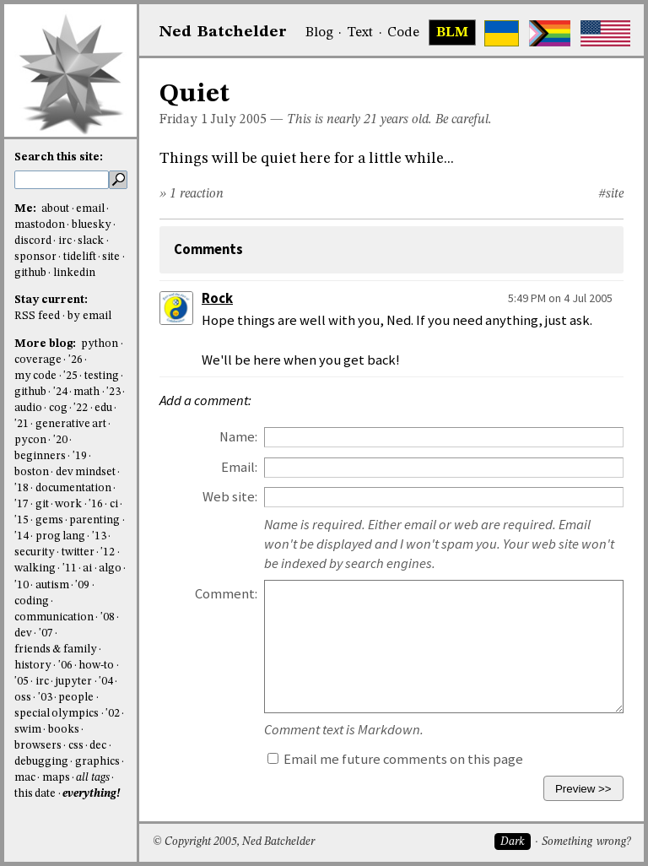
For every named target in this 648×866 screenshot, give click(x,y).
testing (101, 376)
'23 (113, 392)
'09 (82, 585)
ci (114, 504)
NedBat (223, 32)
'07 (46, 633)
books (63, 729)
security (34, 552)
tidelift (79, 257)
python (99, 343)
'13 (99, 536)
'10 (21, 585)
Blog (319, 33)
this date (35, 793)
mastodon (39, 224)
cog (58, 408)
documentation (73, 488)
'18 (21, 488)
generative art (70, 424)
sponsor (35, 257)
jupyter (73, 681)
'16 (96, 504)
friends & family (55, 649)
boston (31, 472)
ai (87, 568)
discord (32, 240)
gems (49, 520)
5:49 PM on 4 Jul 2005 (560, 298)
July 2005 (239, 120)
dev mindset (86, 472)
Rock (217, 298)
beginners (40, 456)
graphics (97, 761)
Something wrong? (586, 841)
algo (110, 568)
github (30, 273)
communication (54, 617)
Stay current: (51, 300)
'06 (65, 665)
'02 (112, 713)
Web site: (229, 497)
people (76, 697)
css (76, 745)
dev (23, 633)
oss (22, 697)
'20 (60, 440)
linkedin (74, 273)
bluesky (91, 224)
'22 (80, 408)
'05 (21, 681)
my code (35, 376)
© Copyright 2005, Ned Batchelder (234, 841)
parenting (94, 520)
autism (52, 585)
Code (403, 33)
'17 (21, 504)
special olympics (56, 713)
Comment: (226, 594)
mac (24, 777)
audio (28, 408)
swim (27, 729)
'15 (21, 520)
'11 (69, 568)
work (68, 504)
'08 (107, 617)
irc (65, 240)
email (90, 208)
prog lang (60, 536)
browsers (38, 745)
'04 (106, 681)
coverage (38, 360)
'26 (75, 360)
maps (56, 777)
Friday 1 (183, 120)
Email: (239, 467)
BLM (452, 33)
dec (97, 745)
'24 (60, 392)
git (42, 504)
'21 (21, 424)
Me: (26, 208)
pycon (30, 440)
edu (103, 408)
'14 (21, 536)
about (55, 208)
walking (35, 568)
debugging (41, 761)
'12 (107, 552)
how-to (96, 665)
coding (31, 601)
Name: (238, 437)
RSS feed (37, 316)
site (111, 257)
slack (91, 240)
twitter (78, 552)
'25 (70, 376)
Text (360, 33)
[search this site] (61, 179)
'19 (80, 456)
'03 (45, 697)
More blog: (46, 343)
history (32, 665)
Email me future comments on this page (395, 759)
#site (611, 194)
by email (89, 316)
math (86, 392)
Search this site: (58, 157)
